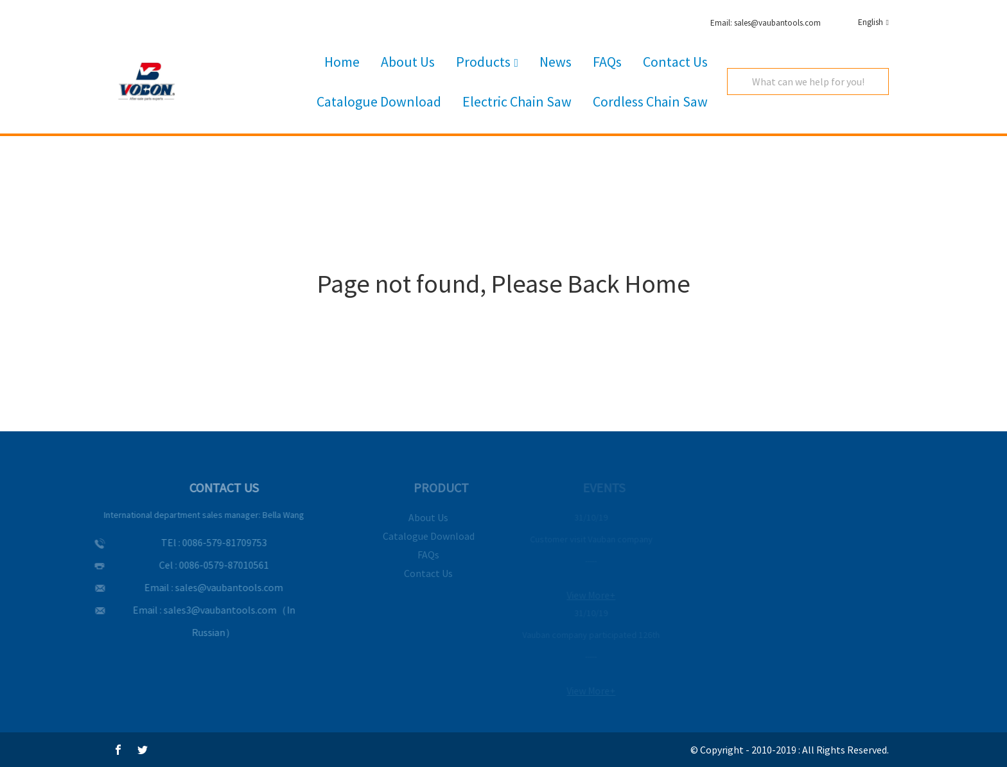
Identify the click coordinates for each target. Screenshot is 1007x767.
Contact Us (675, 62)
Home (342, 62)
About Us (408, 62)
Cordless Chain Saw (650, 101)
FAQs (607, 62)
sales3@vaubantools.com (210, 609)
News (555, 62)
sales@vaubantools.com (220, 587)
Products (487, 62)
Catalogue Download (379, 101)
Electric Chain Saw (517, 101)
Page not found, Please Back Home (503, 284)
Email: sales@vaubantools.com (765, 22)
